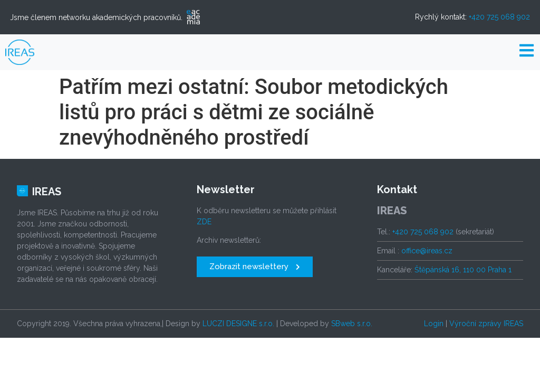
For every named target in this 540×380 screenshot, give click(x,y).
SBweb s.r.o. (351, 323)
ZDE (204, 221)
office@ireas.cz (426, 250)
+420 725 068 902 (499, 17)
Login (433, 323)
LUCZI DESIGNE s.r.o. (238, 323)
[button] (255, 266)
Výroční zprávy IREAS (486, 323)
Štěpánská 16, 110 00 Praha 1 (463, 269)
